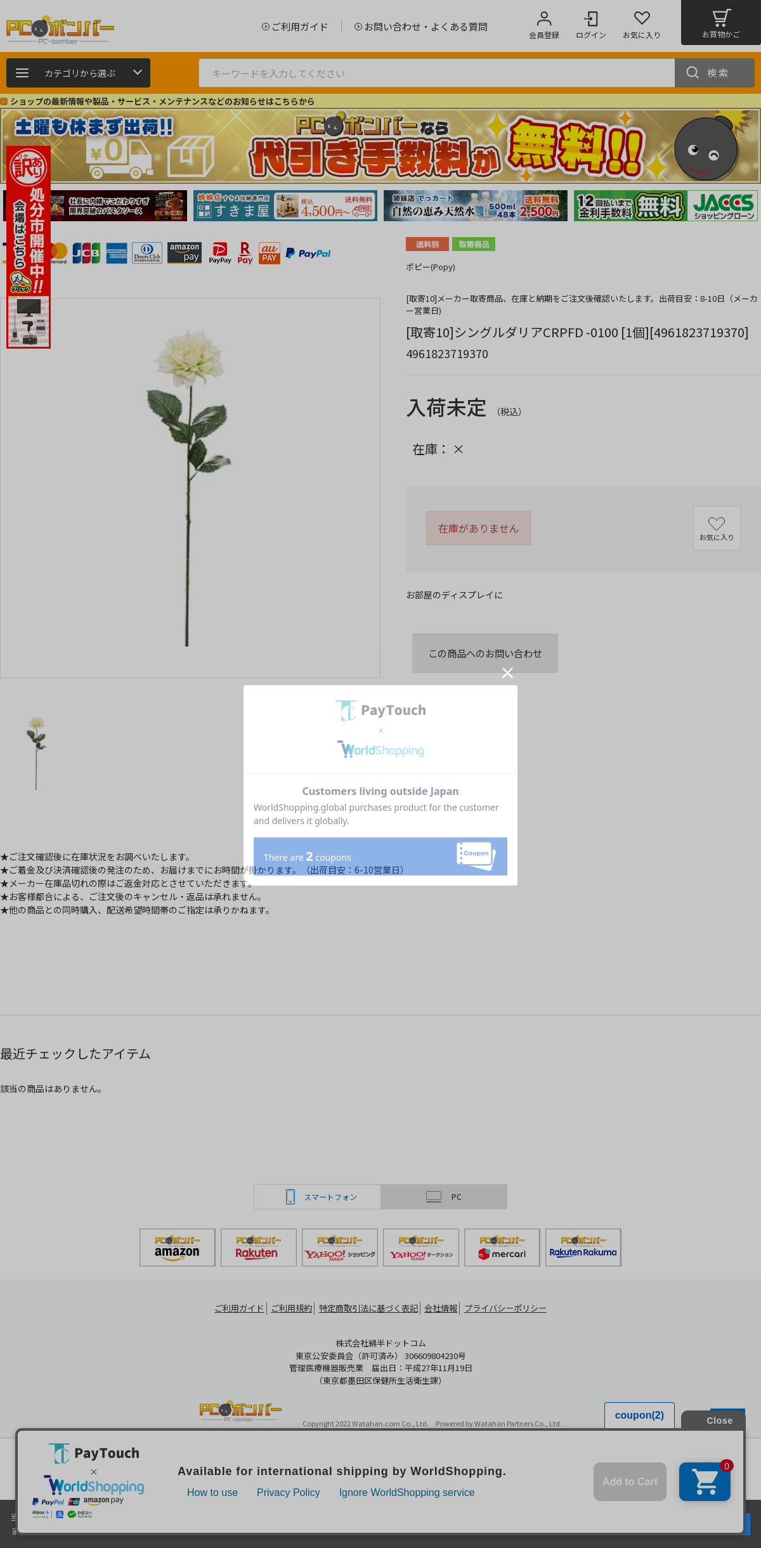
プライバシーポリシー (514, 1308)
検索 (718, 72)
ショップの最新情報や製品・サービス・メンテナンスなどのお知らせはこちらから (162, 101)
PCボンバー (241, 1412)
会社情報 (445, 1308)
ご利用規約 (289, 1308)
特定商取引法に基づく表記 (369, 1308)
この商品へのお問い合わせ (485, 653)
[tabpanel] (95, 205)
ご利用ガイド (232, 1308)
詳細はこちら (134, 1530)
